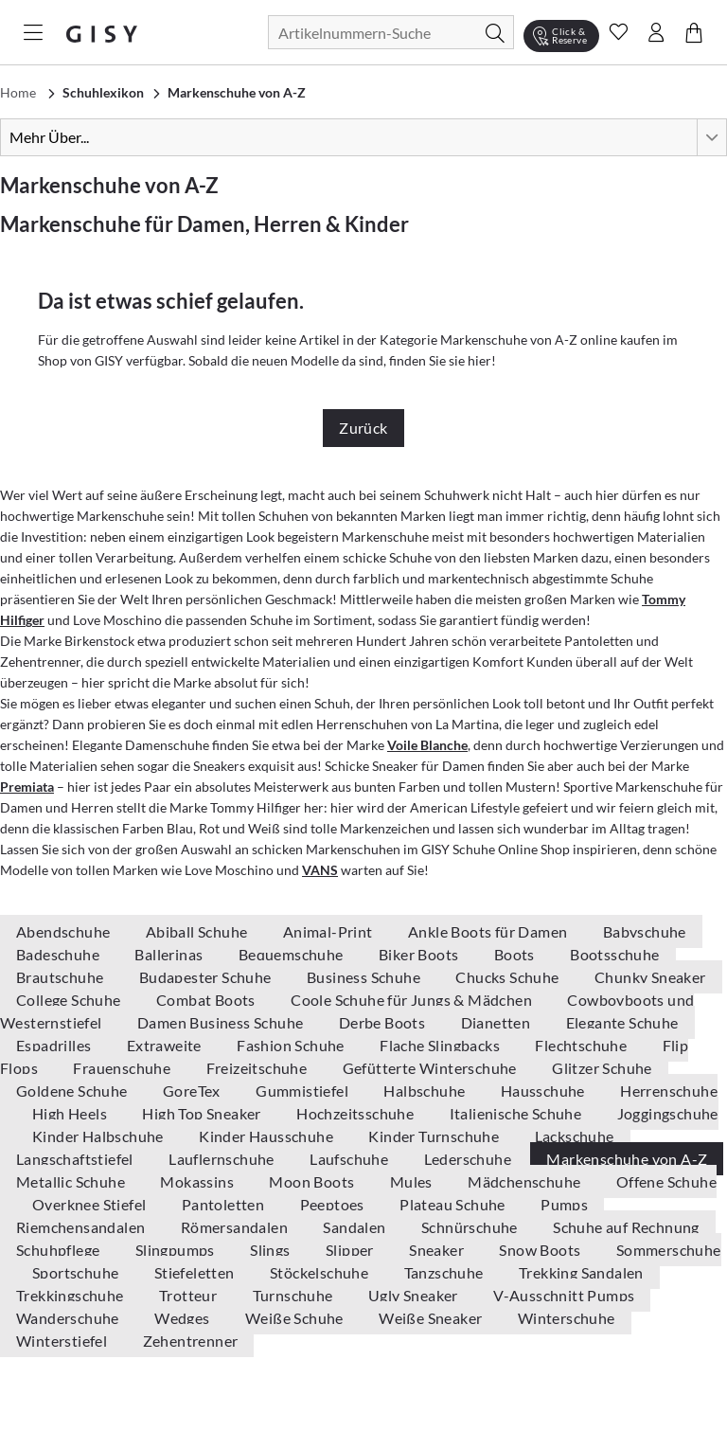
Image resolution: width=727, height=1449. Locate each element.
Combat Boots (207, 1000)
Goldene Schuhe (73, 1091)
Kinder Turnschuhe (435, 1136)
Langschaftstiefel (76, 1159)
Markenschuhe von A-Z (626, 1159)
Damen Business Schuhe (222, 1022)
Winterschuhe (566, 1318)
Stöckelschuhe (321, 1272)
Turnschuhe (294, 1295)
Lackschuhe (574, 1136)
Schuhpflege (59, 1250)
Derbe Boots (384, 1022)
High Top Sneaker (203, 1113)
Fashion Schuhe (292, 1045)
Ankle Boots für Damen (489, 931)
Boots (516, 954)
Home (18, 92)
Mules (412, 1181)
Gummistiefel (303, 1091)
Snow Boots (541, 1250)
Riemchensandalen (82, 1227)
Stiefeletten (196, 1272)
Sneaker (438, 1250)
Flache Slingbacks (441, 1045)
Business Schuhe (365, 977)
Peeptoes (334, 1204)
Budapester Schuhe (207, 977)
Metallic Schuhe (72, 1181)
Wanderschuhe (69, 1318)
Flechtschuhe (582, 1045)
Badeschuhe (59, 954)
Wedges (183, 1318)
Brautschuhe (61, 977)
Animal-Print (329, 931)
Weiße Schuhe (295, 1318)
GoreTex (193, 1091)
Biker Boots (420, 954)
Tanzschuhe (445, 1272)
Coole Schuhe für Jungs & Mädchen (413, 1000)
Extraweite (165, 1045)
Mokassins (198, 1181)
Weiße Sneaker (432, 1318)
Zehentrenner (191, 1341)
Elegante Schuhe (622, 1022)
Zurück (363, 428)
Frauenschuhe (123, 1068)
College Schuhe (70, 1000)
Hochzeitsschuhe (356, 1113)
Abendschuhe (65, 931)
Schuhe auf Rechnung (626, 1227)
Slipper (351, 1250)
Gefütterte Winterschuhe (432, 1068)
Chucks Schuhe (508, 977)
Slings (271, 1250)
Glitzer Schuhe (602, 1068)
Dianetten (497, 1022)
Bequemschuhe (292, 954)
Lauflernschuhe (222, 1159)
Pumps (564, 1204)
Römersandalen (236, 1227)
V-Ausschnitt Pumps (563, 1295)
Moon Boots (313, 1181)
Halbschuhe (425, 1091)
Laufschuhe (350, 1159)
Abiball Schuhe (198, 931)
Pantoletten (225, 1204)
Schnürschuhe (471, 1227)
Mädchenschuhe (526, 1181)
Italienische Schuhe (517, 1113)
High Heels (71, 1113)
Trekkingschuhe (71, 1295)
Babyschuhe (644, 931)
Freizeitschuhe (258, 1068)
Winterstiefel (63, 1341)
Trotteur (190, 1295)
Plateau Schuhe (453, 1204)
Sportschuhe (77, 1272)
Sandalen (356, 1227)
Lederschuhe (469, 1159)
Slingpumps (176, 1250)
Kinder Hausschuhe (267, 1136)
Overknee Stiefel (91, 1204)
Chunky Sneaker (650, 977)
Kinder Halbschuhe (99, 1136)
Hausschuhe (544, 1091)
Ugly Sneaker (414, 1295)
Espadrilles (55, 1045)
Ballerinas (169, 954)
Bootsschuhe (614, 954)
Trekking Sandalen (581, 1272)
